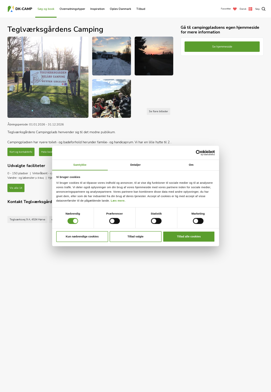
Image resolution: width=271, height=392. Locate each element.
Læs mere (118, 200)
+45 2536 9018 (60, 381)
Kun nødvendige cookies (82, 236)
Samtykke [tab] (79, 164)
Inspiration (97, 9)
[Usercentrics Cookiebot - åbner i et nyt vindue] (198, 152)
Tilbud (140, 9)
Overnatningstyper (72, 9)
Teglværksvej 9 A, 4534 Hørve (27, 381)
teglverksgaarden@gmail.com (92, 381)
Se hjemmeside (125, 381)
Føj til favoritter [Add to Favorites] (151, 381)
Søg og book (45, 9)
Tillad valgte (135, 236)
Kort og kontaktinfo (21, 152)
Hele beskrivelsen (51, 152)
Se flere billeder (158, 111)
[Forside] (20, 9)
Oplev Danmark (120, 9)
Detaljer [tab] (135, 164)
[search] (260, 9)
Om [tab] (191, 164)
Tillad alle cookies (189, 236)
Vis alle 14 (16, 188)
